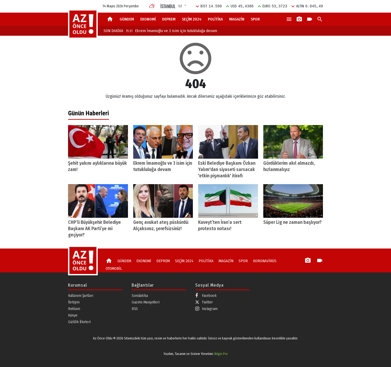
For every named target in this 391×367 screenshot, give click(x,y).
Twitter (204, 302)
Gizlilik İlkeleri (79, 321)
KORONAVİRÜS (264, 261)
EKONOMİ (148, 19)
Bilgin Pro (221, 354)
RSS (135, 308)
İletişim (73, 302)
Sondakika (140, 295)
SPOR (255, 19)
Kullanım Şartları (80, 295)
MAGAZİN (236, 19)
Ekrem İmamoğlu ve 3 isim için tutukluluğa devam (171, 30)
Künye (73, 315)
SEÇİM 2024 (192, 19)
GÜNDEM (127, 19)
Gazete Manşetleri (146, 302)
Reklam (74, 308)
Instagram (206, 309)
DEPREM (169, 19)
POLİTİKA (215, 19)
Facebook (206, 295)
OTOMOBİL (114, 268)
